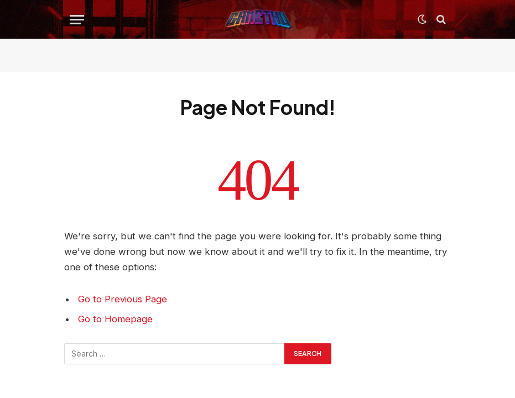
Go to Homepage (115, 318)
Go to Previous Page (122, 299)
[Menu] (77, 19)
